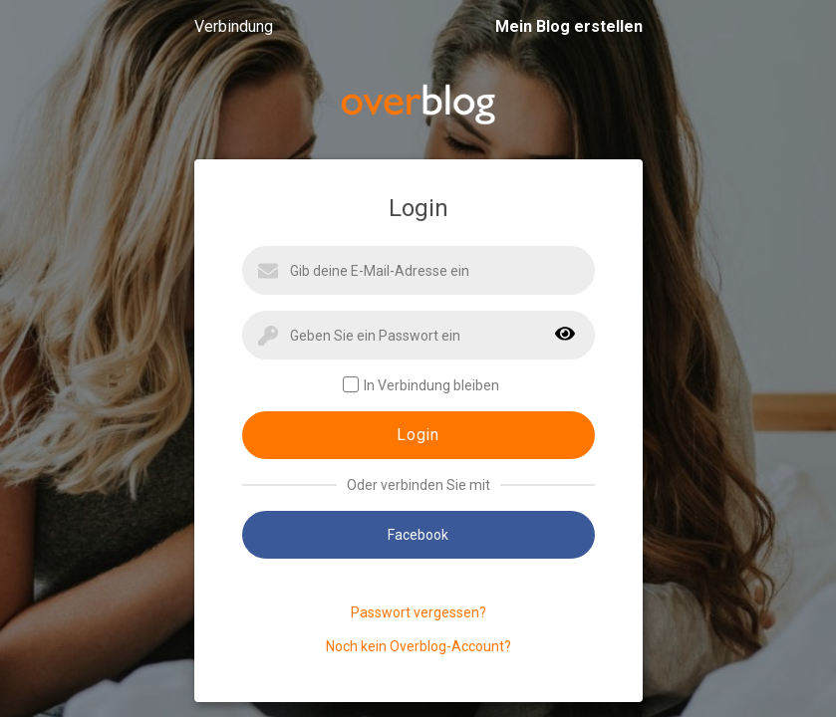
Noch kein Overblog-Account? (418, 646)
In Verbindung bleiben (421, 384)
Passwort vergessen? (418, 612)
